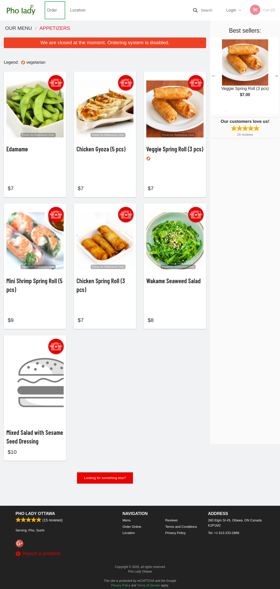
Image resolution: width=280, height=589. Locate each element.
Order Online (52, 14)
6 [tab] (264, 111)
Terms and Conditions (181, 527)
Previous (213, 75)
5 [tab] (256, 111)
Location (77, 10)
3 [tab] (241, 111)
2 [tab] (233, 111)
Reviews (171, 520)
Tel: (223, 533)
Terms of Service (148, 585)
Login (231, 10)
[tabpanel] (245, 72)
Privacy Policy (175, 533)
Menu (126, 520)
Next (276, 75)
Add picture (55, 82)
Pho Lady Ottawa (35, 513)
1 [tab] (225, 111)
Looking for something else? (105, 491)
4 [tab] (249, 111)
